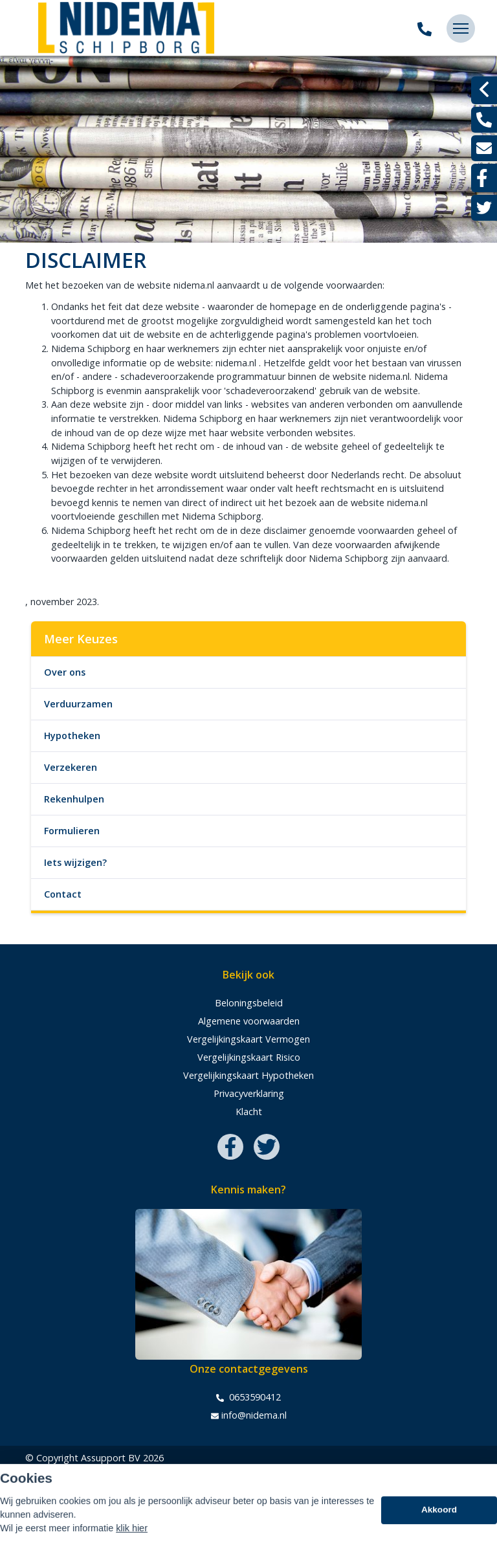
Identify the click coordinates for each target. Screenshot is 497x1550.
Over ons (64, 672)
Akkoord (439, 1523)
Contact (63, 894)
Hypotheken (72, 735)
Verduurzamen (78, 704)
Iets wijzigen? (75, 862)
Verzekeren (70, 767)
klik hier (132, 1541)
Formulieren (72, 831)
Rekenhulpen (74, 799)
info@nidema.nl (249, 1415)
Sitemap (43, 1476)
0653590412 (248, 1397)
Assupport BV (110, 1458)
